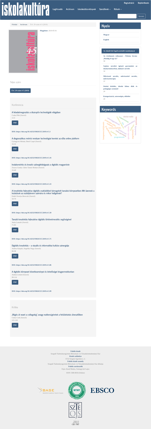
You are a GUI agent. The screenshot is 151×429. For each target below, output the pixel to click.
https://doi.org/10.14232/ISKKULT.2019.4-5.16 (33, 158)
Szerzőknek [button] (104, 9)
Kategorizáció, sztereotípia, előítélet (116, 96)
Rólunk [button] (118, 9)
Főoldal (14, 24)
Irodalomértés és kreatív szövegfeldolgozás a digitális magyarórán (40, 164)
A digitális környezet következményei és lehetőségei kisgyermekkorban (43, 271)
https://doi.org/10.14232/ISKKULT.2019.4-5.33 (33, 184)
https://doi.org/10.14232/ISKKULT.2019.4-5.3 (33, 132)
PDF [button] (15, 123)
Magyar (106, 35)
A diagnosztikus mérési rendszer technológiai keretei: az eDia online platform (45, 138)
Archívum (70, 9)
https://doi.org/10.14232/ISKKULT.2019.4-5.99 (33, 291)
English (106, 40)
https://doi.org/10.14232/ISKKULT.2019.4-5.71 (33, 239)
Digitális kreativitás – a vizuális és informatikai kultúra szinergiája (40, 245)
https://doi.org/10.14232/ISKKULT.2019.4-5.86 (33, 265)
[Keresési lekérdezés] (127, 16)
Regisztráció (129, 2)
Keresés (141, 16)
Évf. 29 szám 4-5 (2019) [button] (20, 90)
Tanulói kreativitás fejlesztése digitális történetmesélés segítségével (41, 219)
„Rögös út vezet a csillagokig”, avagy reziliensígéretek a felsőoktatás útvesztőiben (47, 314)
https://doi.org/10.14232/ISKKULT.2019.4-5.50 (33, 213)
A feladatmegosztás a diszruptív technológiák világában (36, 112)
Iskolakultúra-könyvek (87, 9)
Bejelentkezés (143, 2)
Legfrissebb (58, 9)
